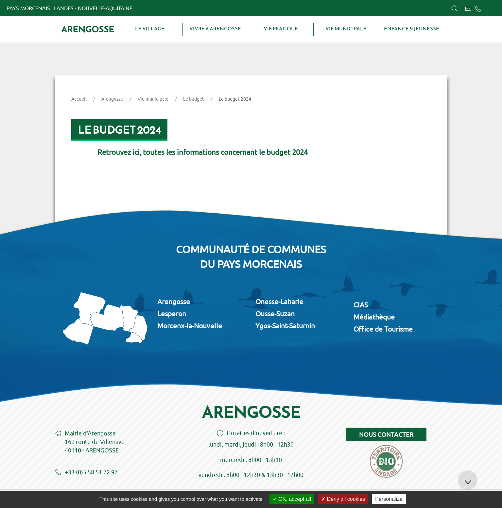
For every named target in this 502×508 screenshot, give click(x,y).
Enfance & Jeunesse (411, 28)
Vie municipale (346, 28)
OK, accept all (292, 499)
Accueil (79, 99)
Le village (149, 28)
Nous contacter (386, 434)
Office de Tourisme (383, 329)
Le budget (193, 99)
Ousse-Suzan (275, 314)
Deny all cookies (343, 499)
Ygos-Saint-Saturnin (285, 326)
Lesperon (171, 314)
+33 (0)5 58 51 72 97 (86, 473)
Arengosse (87, 29)
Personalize (389, 499)
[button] (454, 8)
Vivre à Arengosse (215, 28)
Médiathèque (374, 317)
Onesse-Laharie (279, 301)
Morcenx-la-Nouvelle (189, 326)
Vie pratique (281, 28)
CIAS (361, 305)
